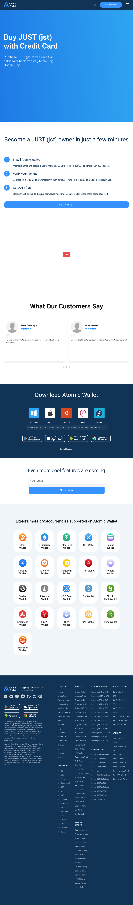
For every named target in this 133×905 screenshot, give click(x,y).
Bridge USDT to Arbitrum (100, 775)
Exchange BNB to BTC (99, 708)
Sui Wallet (78, 810)
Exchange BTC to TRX (99, 720)
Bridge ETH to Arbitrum (100, 755)
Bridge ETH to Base (98, 759)
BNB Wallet (79, 761)
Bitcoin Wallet (80, 692)
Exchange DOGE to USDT (100, 733)
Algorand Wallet (81, 716)
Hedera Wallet (80, 769)
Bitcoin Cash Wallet (82, 773)
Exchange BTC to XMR (99, 700)
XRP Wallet (79, 733)
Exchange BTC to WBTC (100, 729)
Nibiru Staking (80, 887)
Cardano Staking (81, 875)
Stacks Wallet (80, 814)
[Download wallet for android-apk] (78, 438)
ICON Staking (80, 879)
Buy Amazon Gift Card (121, 716)
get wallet (66, 204)
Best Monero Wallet (120, 779)
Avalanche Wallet (81, 757)
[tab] (64, 367)
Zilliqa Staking (80, 871)
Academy (61, 733)
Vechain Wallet (80, 794)
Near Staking (80, 846)
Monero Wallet (80, 696)
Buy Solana (62, 820)
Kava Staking (80, 838)
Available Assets (81, 830)
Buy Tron (61, 816)
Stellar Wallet (80, 777)
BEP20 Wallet (80, 786)
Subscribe (66, 490)
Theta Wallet (79, 720)
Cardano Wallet (80, 712)
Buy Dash (61, 832)
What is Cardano (119, 767)
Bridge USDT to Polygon (100, 787)
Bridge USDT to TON (98, 791)
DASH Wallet (80, 802)
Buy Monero (62, 791)
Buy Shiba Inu (63, 812)
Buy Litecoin (62, 799)
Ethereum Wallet (81, 704)
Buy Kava (61, 824)
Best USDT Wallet (119, 775)
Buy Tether (61, 779)
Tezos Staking (80, 855)
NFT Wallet (79, 753)
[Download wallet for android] (32, 438)
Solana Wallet (80, 700)
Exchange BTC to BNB (99, 716)
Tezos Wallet (80, 749)
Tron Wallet (79, 765)
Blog (59, 729)
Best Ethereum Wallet (121, 771)
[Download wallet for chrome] (101, 438)
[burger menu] (127, 4)
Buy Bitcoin (62, 771)
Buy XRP (61, 787)
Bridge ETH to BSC (98, 763)
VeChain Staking (81, 867)
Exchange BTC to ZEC (99, 741)
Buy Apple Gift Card (120, 720)
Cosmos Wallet (80, 806)
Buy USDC (61, 807)
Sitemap (61, 753)
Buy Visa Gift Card (119, 725)
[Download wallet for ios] (55, 438)
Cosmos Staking (81, 851)
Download (111, 5)
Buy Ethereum (63, 775)
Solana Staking (80, 883)
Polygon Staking (81, 842)
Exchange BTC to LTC (99, 725)
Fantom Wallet (80, 737)
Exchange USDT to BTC (100, 696)
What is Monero (119, 759)
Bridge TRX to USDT (98, 799)
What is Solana (118, 755)
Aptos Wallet (80, 790)
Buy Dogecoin (63, 803)
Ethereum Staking (81, 834)
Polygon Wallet (80, 745)
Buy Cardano (62, 828)
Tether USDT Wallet (82, 708)
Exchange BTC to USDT (100, 712)
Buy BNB (61, 795)
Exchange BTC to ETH (99, 692)
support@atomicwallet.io (32, 687)
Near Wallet (79, 729)
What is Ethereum (119, 763)
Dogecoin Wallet (81, 725)
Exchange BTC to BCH (99, 737)
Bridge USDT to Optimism (100, 779)
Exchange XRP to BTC (99, 704)
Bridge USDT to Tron (98, 795)
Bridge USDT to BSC (98, 783)
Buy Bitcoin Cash (64, 783)
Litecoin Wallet (80, 741)
